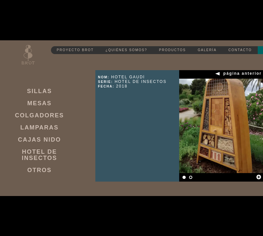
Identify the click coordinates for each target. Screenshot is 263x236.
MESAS (39, 103)
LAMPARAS (39, 128)
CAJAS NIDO (39, 140)
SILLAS (39, 91)
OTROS (39, 170)
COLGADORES (39, 115)
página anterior (242, 73)
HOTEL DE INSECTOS (39, 155)
